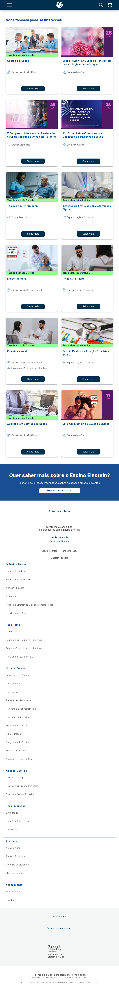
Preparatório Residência (18, 700)
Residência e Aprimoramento (21, 709)
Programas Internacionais (19, 657)
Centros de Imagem (16, 777)
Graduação (12, 692)
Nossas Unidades (15, 588)
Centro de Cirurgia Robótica (20, 794)
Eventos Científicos (16, 750)
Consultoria (12, 813)
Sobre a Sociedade (15, 571)
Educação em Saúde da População (24, 640)
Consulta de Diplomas (17, 864)
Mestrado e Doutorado (17, 725)
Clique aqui (54, 946)
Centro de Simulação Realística (22, 786)
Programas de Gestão (17, 742)
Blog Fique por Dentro (17, 613)
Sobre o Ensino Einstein (18, 579)
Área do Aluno (13, 848)
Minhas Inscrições (15, 873)
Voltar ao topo (60, 511)
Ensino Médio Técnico (17, 675)
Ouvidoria (11, 900)
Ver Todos (11, 829)
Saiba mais (33, 88)
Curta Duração (13, 734)
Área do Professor (15, 856)
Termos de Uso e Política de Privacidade (59, 974)
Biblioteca (11, 596)
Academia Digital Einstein (19, 759)
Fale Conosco (13, 891)
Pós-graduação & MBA (18, 717)
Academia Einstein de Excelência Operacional (29, 605)
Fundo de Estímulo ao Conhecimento (25, 648)
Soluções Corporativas (18, 821)
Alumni (9, 631)
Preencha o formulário (60, 490)
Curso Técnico (13, 683)
